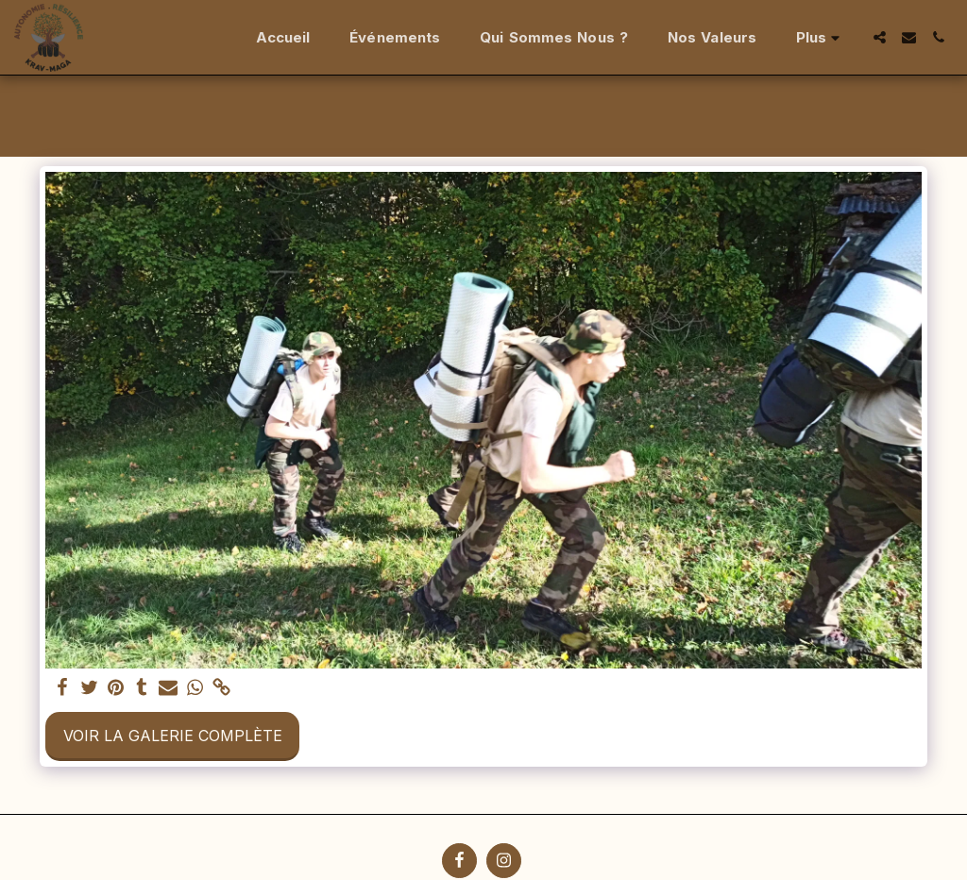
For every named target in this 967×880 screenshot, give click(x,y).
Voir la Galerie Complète (172, 735)
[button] (879, 37)
